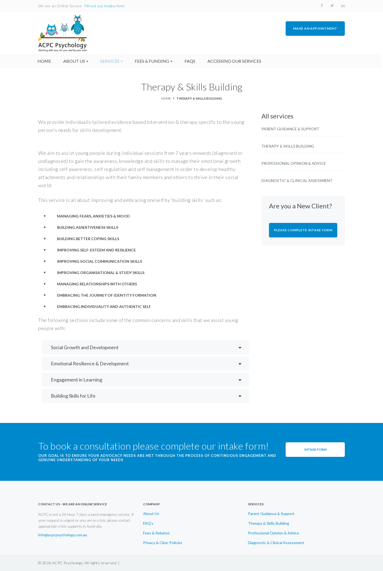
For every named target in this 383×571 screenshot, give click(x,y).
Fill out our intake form (104, 5)
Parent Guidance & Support (290, 129)
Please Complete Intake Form (303, 230)
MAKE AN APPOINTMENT (315, 28)
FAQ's (148, 523)
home (45, 61)
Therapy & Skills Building (287, 146)
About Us (151, 514)
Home (166, 98)
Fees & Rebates (156, 533)
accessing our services (235, 61)
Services (110, 61)
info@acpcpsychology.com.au (62, 535)
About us (75, 61)
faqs (190, 61)
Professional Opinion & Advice (293, 163)
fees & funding (153, 61)
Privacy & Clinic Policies (162, 543)
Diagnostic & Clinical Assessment (296, 180)
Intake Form (315, 449)
